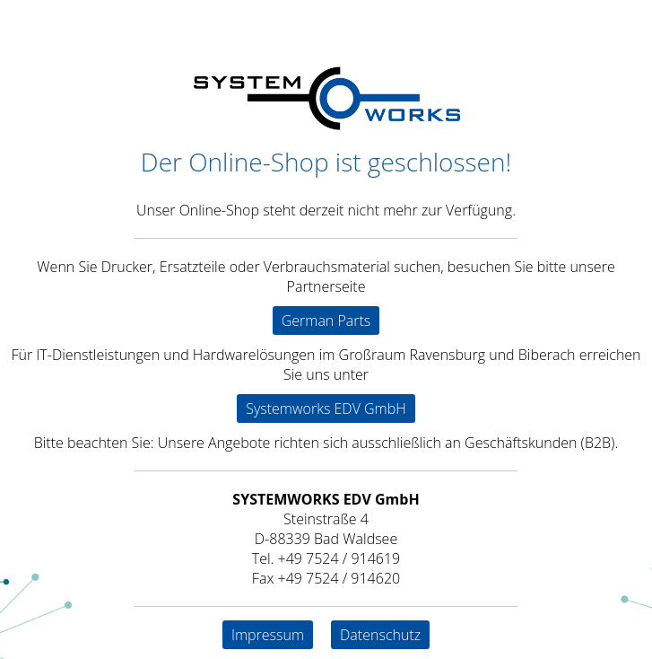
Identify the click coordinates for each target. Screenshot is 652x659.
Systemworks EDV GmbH (326, 408)
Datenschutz (380, 635)
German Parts (326, 320)
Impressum (267, 635)
